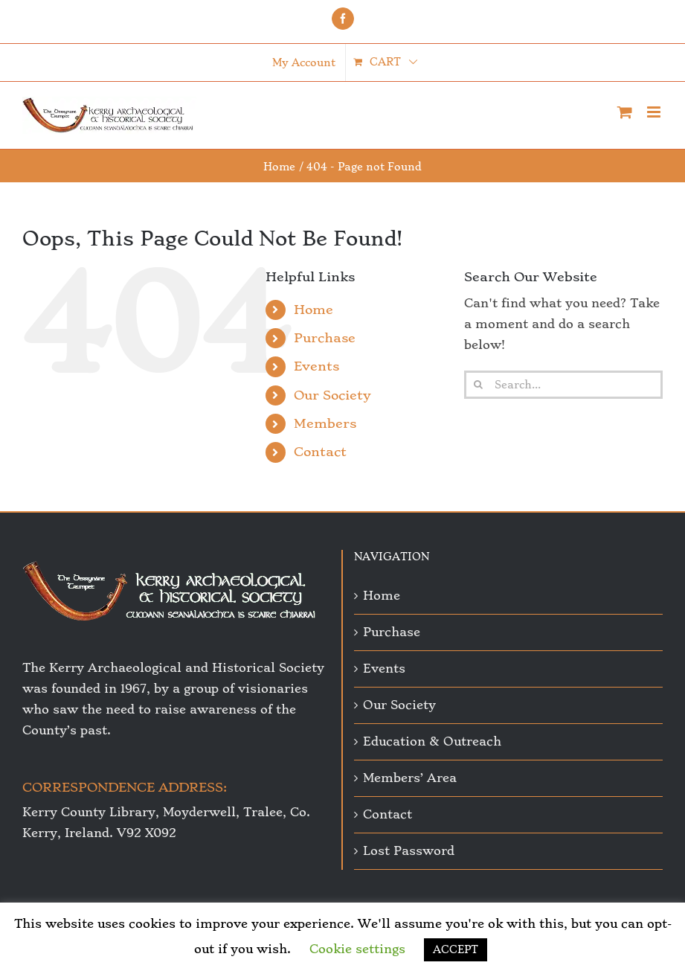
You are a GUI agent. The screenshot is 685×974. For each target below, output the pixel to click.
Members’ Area (410, 778)
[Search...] (563, 385)
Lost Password (408, 851)
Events (316, 366)
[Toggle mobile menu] (655, 112)
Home (313, 309)
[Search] (478, 385)
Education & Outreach (432, 741)
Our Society (332, 395)
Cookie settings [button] (357, 949)
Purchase (325, 337)
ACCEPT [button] (455, 949)
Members (325, 423)
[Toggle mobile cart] (624, 112)
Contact (320, 451)
